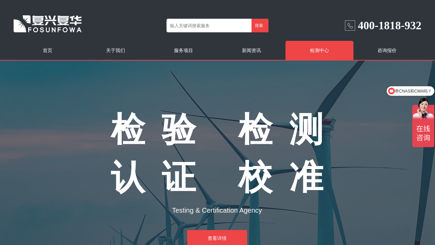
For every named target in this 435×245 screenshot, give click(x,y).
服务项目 (183, 50)
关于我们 (115, 50)
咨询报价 (387, 50)
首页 (47, 50)
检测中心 (319, 50)
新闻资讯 (251, 50)
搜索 (259, 25)
